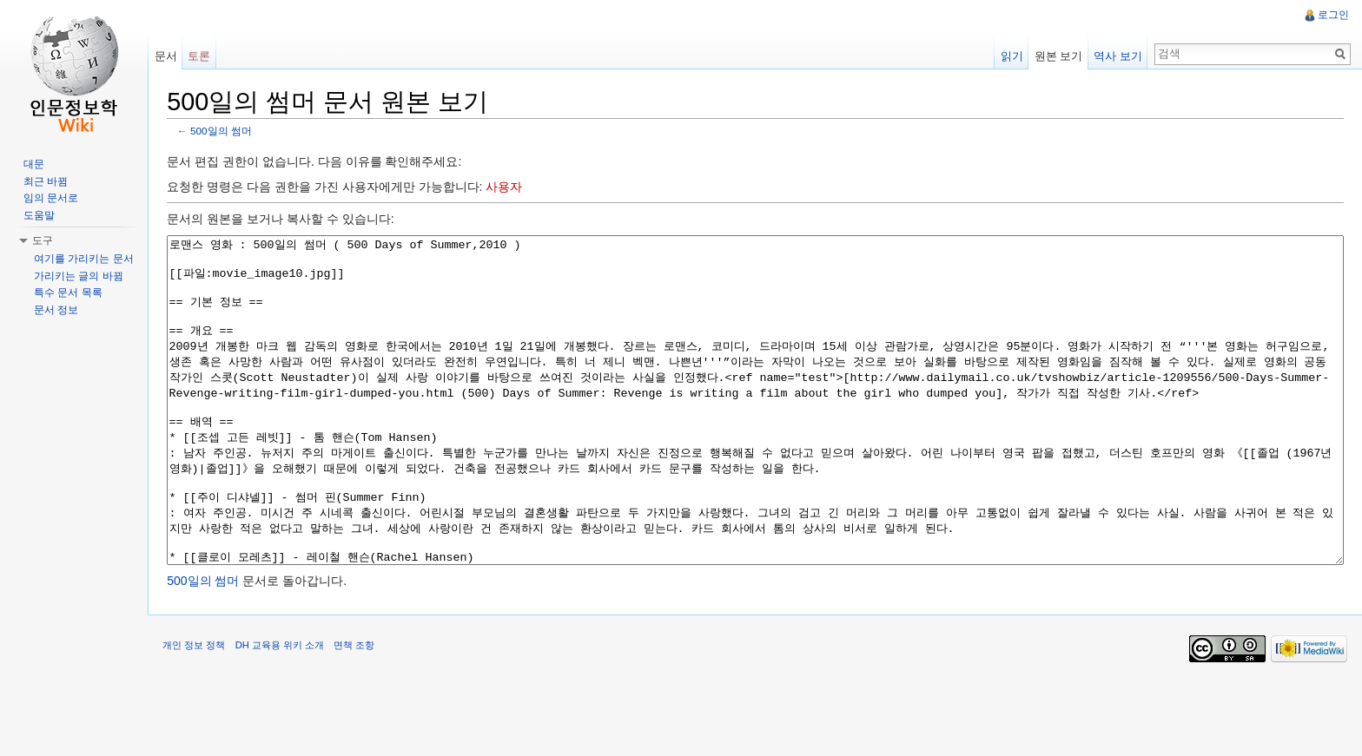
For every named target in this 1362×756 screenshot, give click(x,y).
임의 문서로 (50, 198)
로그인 (1332, 15)
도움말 (39, 215)
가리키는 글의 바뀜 (78, 276)
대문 (33, 164)
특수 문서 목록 (68, 292)
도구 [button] (42, 240)
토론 (204, 55)
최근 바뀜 (45, 181)
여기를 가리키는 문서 (84, 259)
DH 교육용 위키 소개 (286, 716)
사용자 (511, 188)
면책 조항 (361, 716)
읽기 (1009, 55)
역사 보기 (1115, 55)
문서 (170, 55)
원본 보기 (1056, 55)
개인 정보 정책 (201, 716)
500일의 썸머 (229, 132)
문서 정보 (56, 310)
